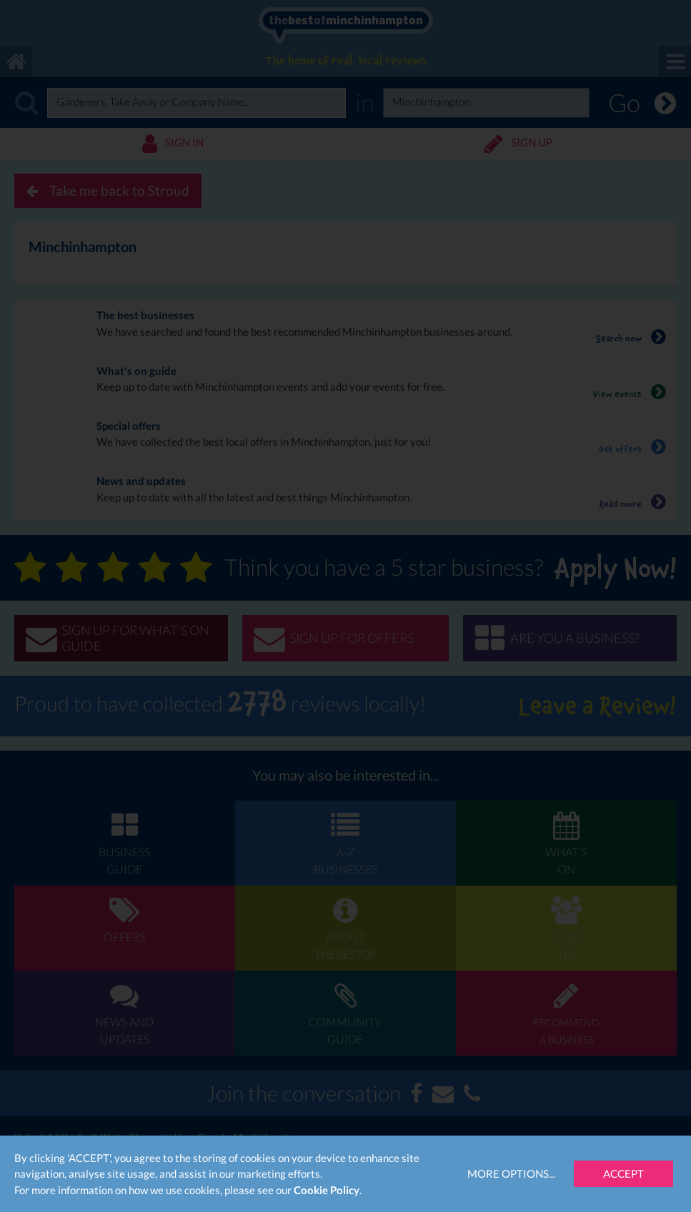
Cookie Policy (326, 1189)
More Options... (511, 1173)
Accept (623, 1173)
